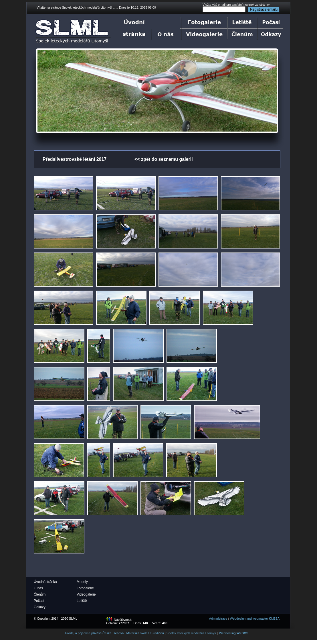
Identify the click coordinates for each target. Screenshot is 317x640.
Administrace (218, 618)
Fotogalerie (85, 588)
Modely (82, 582)
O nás (38, 588)
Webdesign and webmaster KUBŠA (255, 618)
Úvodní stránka (45, 582)
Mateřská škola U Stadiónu (145, 633)
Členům (39, 594)
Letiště (82, 601)
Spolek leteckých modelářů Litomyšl (192, 633)
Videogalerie (86, 594)
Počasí (39, 601)
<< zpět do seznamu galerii (163, 159)
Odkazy (39, 607)
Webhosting (234, 633)
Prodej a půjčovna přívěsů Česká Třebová (94, 633)
